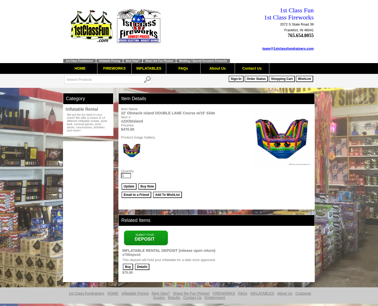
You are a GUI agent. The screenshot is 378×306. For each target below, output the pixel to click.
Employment (214, 297)
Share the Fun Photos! (159, 60)
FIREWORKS (114, 68)
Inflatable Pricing (109, 60)
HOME (80, 68)
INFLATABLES (148, 68)
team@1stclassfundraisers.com (288, 48)
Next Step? (133, 60)
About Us (217, 68)
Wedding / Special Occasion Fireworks (203, 60)
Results (174, 297)
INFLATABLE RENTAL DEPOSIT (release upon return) (168, 250)
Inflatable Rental (82, 109)
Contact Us (252, 68)
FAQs (183, 68)
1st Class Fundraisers (79, 60)
